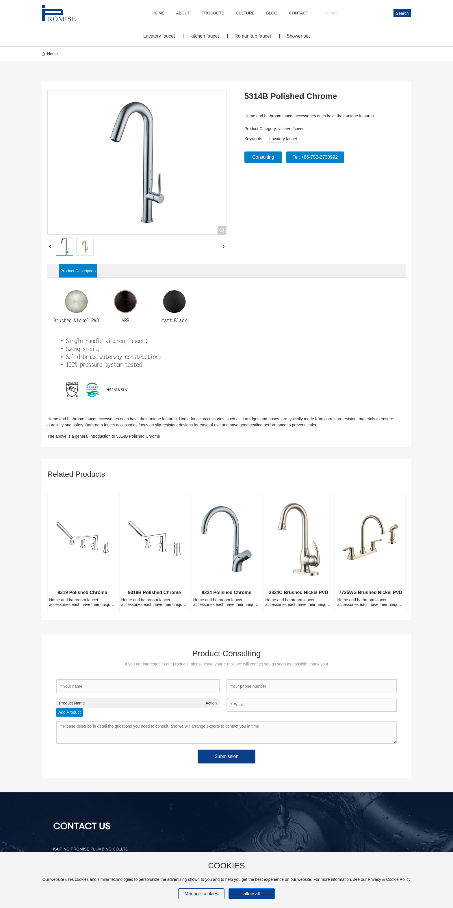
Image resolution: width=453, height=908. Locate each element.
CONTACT (298, 13)
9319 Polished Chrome (82, 592)
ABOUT (183, 13)
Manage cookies (201, 893)
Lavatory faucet (159, 36)
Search (402, 13)
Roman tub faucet (253, 36)
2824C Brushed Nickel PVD (298, 592)
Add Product (69, 712)
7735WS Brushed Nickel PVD (370, 592)
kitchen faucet (204, 36)
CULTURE (245, 13)
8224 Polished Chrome (226, 592)
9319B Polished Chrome (154, 592)
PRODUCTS (213, 13)
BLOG (271, 13)
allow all (251, 893)
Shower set (298, 36)
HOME (158, 13)
